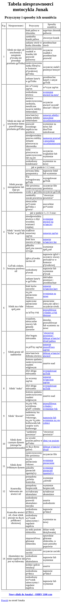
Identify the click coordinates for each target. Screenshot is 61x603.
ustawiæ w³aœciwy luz (50, 240)
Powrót (4, 600)
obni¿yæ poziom (51, 440)
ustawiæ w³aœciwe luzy (50, 287)
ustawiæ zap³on (50, 233)
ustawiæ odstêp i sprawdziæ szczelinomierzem (52, 118)
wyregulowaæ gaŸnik (50, 372)
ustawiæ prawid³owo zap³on (49, 347)
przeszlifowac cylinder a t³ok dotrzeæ (50, 313)
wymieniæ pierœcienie (48, 461)
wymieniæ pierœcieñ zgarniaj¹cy (48, 470)
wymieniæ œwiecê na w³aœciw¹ (48, 222)
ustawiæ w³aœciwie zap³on (48, 380)
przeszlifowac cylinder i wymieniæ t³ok (50, 406)
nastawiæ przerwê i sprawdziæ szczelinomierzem (52, 141)
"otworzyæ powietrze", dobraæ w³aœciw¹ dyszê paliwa (51, 337)
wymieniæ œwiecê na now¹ (51, 93)
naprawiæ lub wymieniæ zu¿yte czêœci (51, 420)
